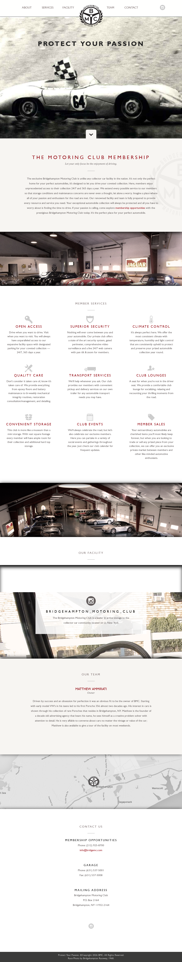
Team (110, 7)
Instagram (162, 8)
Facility (68, 7)
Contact (131, 7)
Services (47, 7)
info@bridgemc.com (91, 850)
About (27, 7)
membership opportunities (130, 208)
